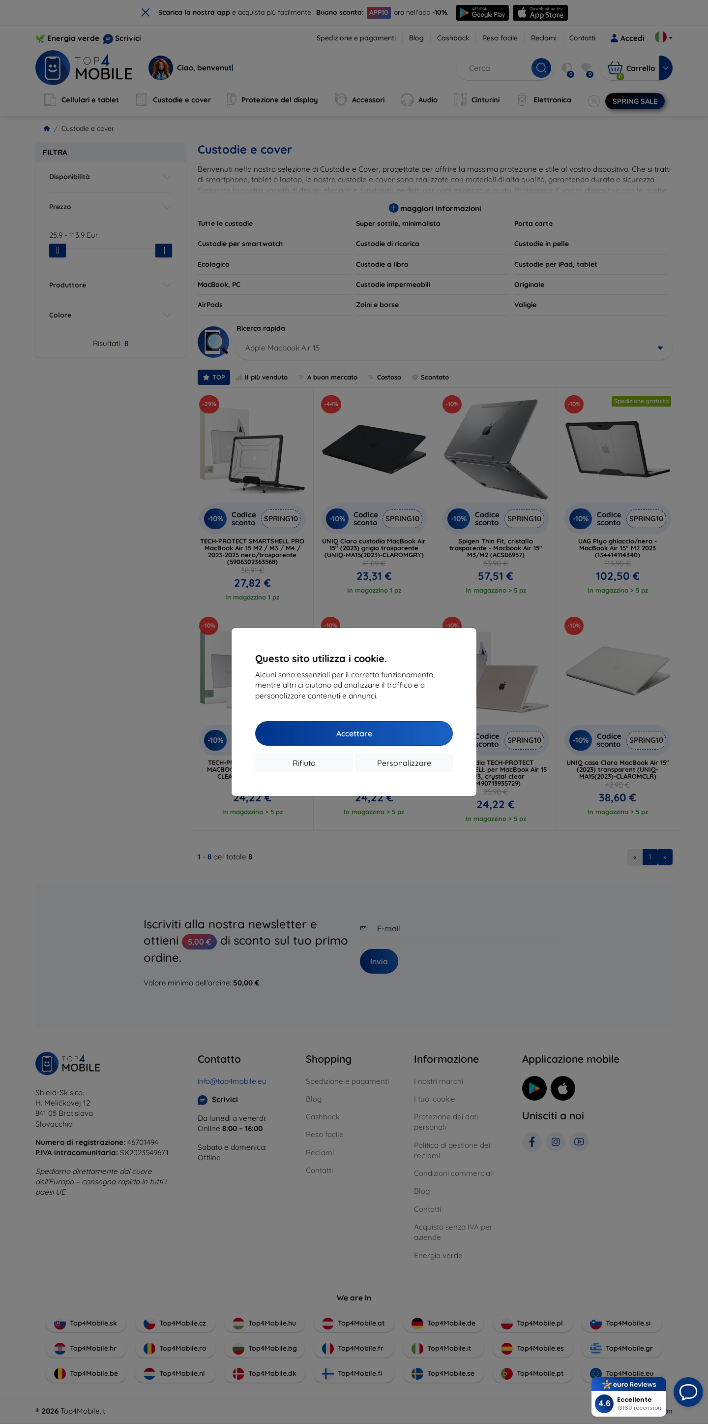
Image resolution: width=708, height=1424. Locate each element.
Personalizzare (404, 763)
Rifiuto (304, 763)
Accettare (354, 733)
